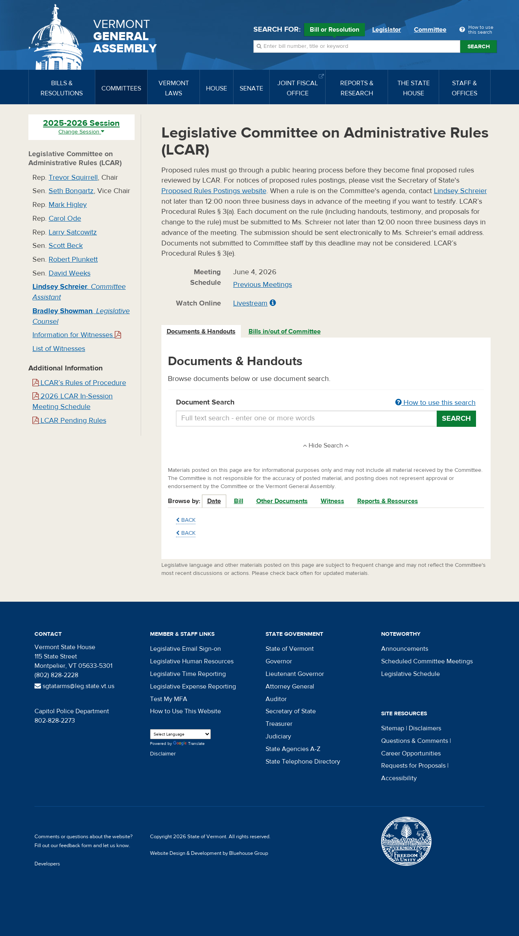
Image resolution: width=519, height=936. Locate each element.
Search (479, 46)
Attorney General (290, 686)
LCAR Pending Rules (69, 420)
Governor (279, 661)
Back (185, 520)
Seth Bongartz (71, 191)
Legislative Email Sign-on (185, 649)
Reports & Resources (387, 501)
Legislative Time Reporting (188, 674)
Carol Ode (65, 218)
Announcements (404, 649)
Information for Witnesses (76, 335)
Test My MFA (168, 699)
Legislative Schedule (410, 674)
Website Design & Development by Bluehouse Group (209, 853)
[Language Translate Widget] (180, 734)
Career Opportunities (411, 753)
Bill (238, 501)
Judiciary (278, 736)
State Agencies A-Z (293, 749)
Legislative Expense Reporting (193, 686)
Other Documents (282, 501)
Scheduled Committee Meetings (427, 661)
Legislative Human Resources (192, 661)
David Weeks (69, 273)
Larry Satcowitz (73, 232)
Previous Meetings (262, 284)
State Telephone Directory (303, 761)
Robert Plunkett (73, 259)
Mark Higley (68, 204)
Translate (189, 744)
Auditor (276, 699)
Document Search (326, 403)
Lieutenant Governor (295, 674)
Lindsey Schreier (460, 191)
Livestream (250, 303)
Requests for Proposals (413, 766)
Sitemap (392, 728)
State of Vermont (290, 649)
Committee (430, 30)
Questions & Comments (414, 741)
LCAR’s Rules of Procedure (79, 382)
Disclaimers (425, 728)
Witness (332, 501)
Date (214, 501)
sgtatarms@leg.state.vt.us (74, 686)
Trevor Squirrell (73, 177)
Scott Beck (66, 245)
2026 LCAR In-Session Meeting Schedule (72, 401)
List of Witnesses (58, 348)
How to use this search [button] (435, 402)
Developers (47, 864)
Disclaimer (163, 753)
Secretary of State (291, 711)
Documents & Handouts (201, 331)
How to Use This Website (185, 711)
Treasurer (279, 724)
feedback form (75, 845)
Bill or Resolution (334, 31)
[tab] (201, 331)
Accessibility (399, 778)
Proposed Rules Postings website (213, 191)
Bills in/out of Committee (285, 331)
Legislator (386, 30)
